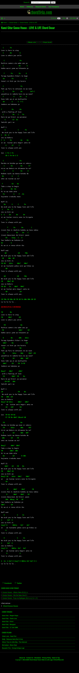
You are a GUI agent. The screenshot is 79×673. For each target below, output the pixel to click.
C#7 (8, 381)
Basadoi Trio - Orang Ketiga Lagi (13, 648)
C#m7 (30, 353)
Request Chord (41, 7)
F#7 (29, 427)
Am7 (8, 520)
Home (22, 7)
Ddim (14, 353)
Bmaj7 (3, 371)
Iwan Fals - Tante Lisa (9, 618)
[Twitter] (18, 581)
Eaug (13, 238)
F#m (26, 253)
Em (20, 73)
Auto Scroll (47, 42)
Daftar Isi (30, 7)
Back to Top (56, 658)
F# (2, 263)
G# (5, 253)
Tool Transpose (54, 7)
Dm (11, 53)
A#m (25, 299)
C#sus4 (20, 417)
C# (19, 253)
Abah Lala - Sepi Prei (9, 636)
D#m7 (26, 263)
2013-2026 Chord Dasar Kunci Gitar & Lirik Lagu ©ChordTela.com (43, 660)
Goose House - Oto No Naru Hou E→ (15, 595)
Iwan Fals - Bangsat (8, 624)
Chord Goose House (10, 606)
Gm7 (31, 91)
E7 (6, 417)
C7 (29, 166)
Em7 (22, 525)
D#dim (15, 525)
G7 (13, 120)
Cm (23, 515)
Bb (6, 155)
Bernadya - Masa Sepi (9, 645)
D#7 (27, 358)
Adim (11, 263)
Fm (11, 48)
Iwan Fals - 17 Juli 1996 (10, 627)
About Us (22, 658)
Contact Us (29, 658)
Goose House (13, 22)
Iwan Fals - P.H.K (7, 621)
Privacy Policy (46, 658)
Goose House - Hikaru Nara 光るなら (15, 592)
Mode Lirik (31, 42)
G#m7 (10, 317)
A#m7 (19, 263)
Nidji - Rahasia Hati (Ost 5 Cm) (12, 639)
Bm (11, 312)
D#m (9, 258)
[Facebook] (7, 581)
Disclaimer (37, 658)
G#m (3, 438)
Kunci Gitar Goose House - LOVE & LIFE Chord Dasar (28, 28)
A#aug (12, 499)
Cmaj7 (3, 525)
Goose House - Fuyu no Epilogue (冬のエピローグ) (20, 598)
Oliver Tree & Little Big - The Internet (14, 642)
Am (21, 91)
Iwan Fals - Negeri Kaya (10, 615)
